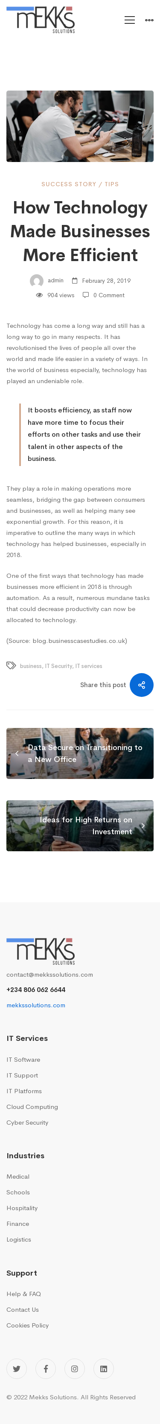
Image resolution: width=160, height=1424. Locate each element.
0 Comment (109, 295)
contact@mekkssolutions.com (49, 974)
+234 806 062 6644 (35, 990)
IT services (88, 666)
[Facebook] (45, 1369)
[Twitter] (16, 1369)
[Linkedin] (103, 1369)
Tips (112, 184)
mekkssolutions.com (35, 1005)
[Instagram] (74, 1369)
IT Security (58, 666)
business (31, 666)
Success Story (68, 184)
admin (47, 281)
